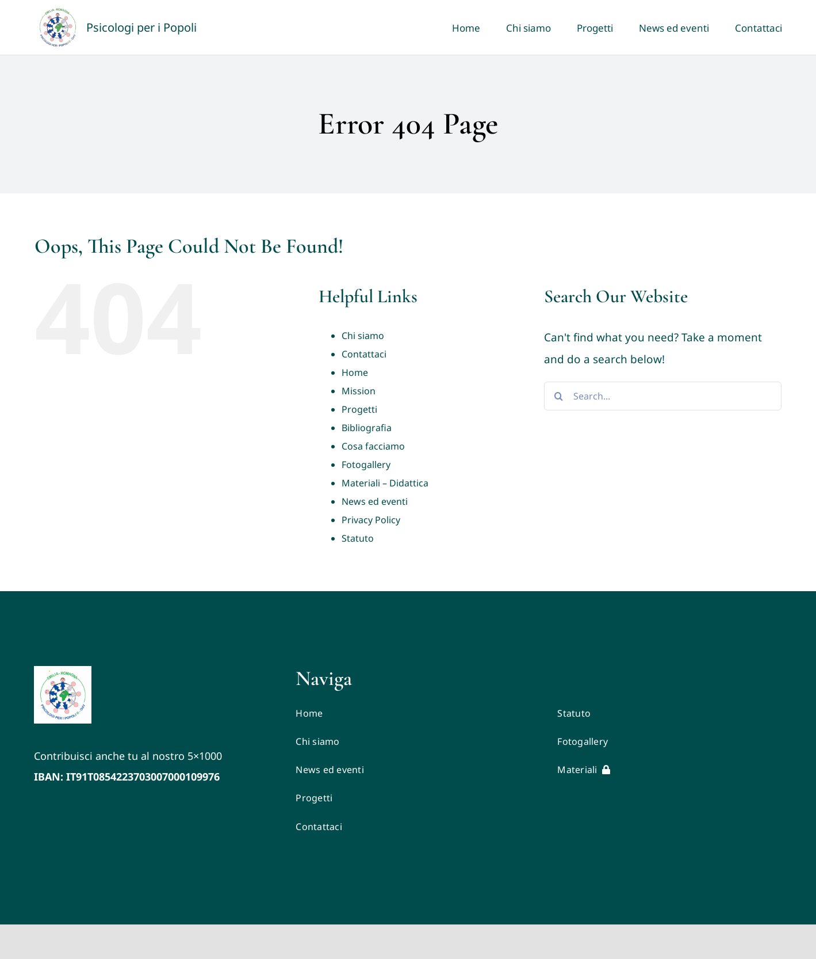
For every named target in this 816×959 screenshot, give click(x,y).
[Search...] (662, 396)
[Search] (558, 396)
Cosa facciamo (373, 446)
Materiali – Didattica (385, 483)
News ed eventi (375, 501)
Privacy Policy (371, 519)
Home (355, 372)
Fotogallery (366, 464)
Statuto (358, 538)
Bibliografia (367, 427)
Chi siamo (363, 335)
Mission (359, 391)
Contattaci (364, 354)
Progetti (359, 409)
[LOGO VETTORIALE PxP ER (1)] (62, 671)
